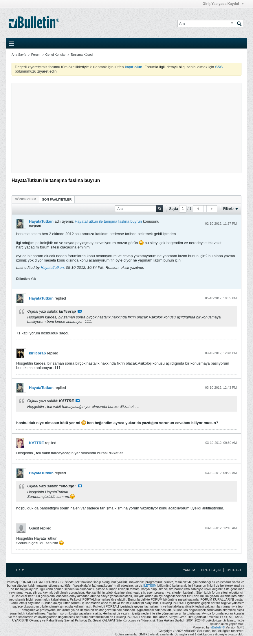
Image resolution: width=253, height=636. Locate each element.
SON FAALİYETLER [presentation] (57, 199)
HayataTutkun (41, 221)
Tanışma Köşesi (82, 54)
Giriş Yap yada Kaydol (223, 4)
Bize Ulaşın (211, 570)
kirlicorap (37, 353)
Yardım (189, 570)
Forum (36, 54)
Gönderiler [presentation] (25, 199)
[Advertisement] (126, 128)
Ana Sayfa (19, 54)
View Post (80, 311)
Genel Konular (55, 54)
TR (19, 570)
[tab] (25, 199)
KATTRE (36, 443)
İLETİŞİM (150, 585)
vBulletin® (217, 627)
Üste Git (234, 570)
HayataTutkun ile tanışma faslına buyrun (108, 221)
